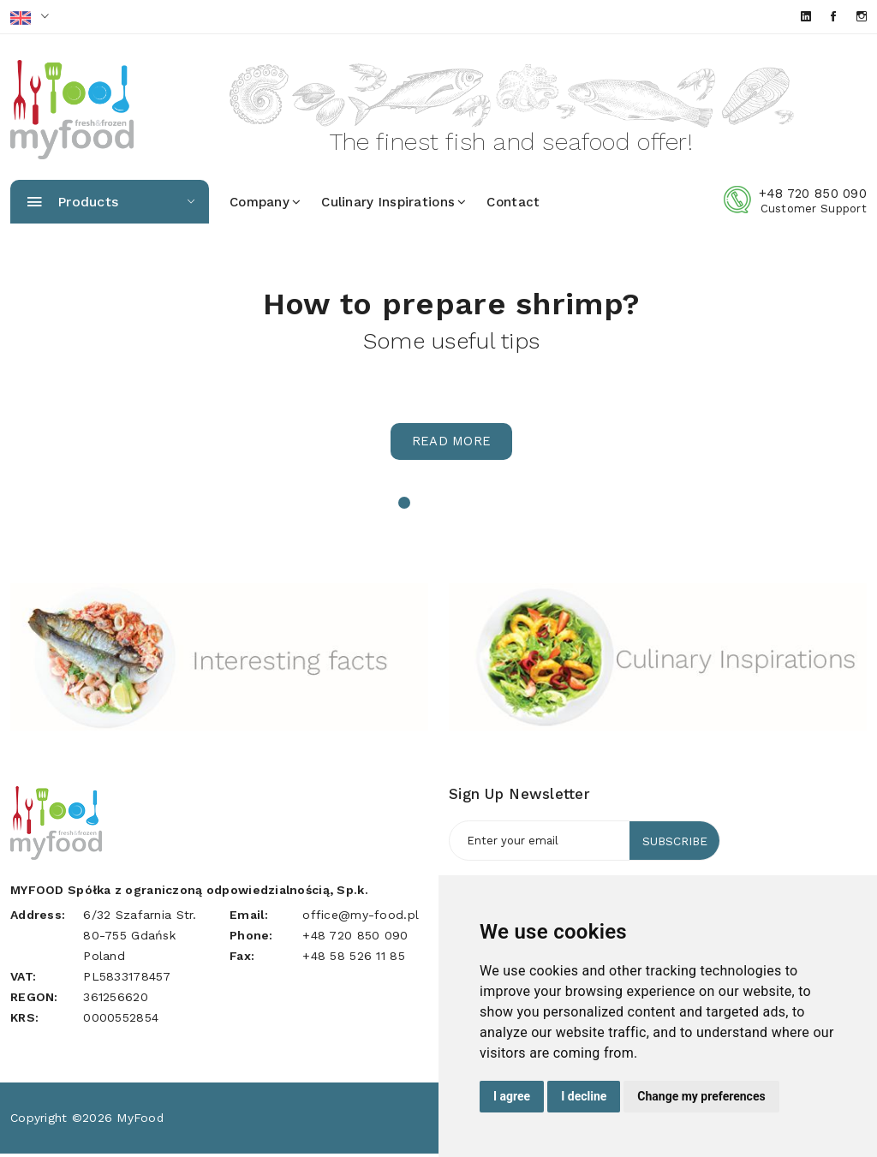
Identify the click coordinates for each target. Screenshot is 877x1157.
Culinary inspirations (393, 205)
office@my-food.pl (360, 918)
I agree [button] (511, 1096)
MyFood (140, 1121)
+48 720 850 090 (813, 197)
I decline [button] (583, 1096)
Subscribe (673, 844)
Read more (452, 445)
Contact (513, 205)
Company (265, 205)
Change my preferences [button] (701, 1096)
